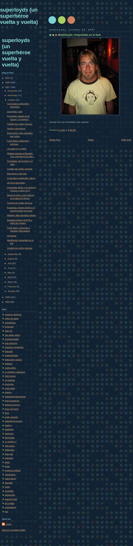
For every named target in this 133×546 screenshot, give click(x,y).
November (13, 95)
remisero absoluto (13, 314)
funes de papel (11, 409)
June (10, 268)
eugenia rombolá (12, 470)
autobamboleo (11, 355)
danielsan (9, 429)
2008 (7, 82)
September (13, 254)
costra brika (10, 368)
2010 (7, 78)
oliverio (8, 392)
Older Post (126, 140)
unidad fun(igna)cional (15, 396)
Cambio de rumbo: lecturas (19, 124)
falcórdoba (10, 438)
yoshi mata (10, 388)
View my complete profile (13, 530)
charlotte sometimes (14, 347)
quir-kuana (10, 446)
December (13, 91)
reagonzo (9, 433)
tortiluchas (9, 450)
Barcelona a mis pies (17, 173)
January (12, 291)
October (12, 100)
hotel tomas (10, 376)
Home (90, 140)
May (10, 272)
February (12, 286)
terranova (9, 327)
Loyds (8, 524)
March (11, 282)
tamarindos (10, 495)
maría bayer (10, 478)
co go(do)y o (10, 442)
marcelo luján (11, 499)
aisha (7, 462)
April (10, 277)
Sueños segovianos (16, 128)
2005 (7, 302)
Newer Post (54, 140)
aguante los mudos (13, 421)
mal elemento (11, 343)
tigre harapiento (12, 401)
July (10, 263)
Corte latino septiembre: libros (21, 178)
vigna (7, 487)
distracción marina (13, 359)
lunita (7, 466)
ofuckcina (9, 384)
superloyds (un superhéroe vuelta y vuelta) (19, 16)
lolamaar (9, 351)
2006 (7, 297)
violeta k (9, 363)
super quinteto (11, 417)
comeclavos (10, 507)
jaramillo (9, 483)
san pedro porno (12, 335)
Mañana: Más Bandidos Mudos (21, 215)
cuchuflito (9, 491)
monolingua (10, 323)
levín (7, 413)
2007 (7, 87)
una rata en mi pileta (16, 149)
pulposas (9, 458)
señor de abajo (12, 318)
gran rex (9, 331)
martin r (8, 425)
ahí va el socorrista (16, 183)
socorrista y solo (14, 111)
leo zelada (9, 503)
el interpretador (12, 339)
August (11, 259)
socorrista (11, 236)
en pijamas (10, 380)
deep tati (9, 454)
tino (6, 511)
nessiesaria (10, 474)
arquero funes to (12, 405)
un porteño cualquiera (15, 372)
